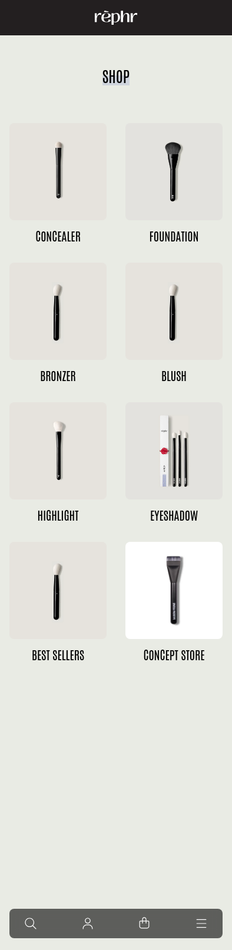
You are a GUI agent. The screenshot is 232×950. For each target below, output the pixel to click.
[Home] (116, 18)
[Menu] (201, 923)
